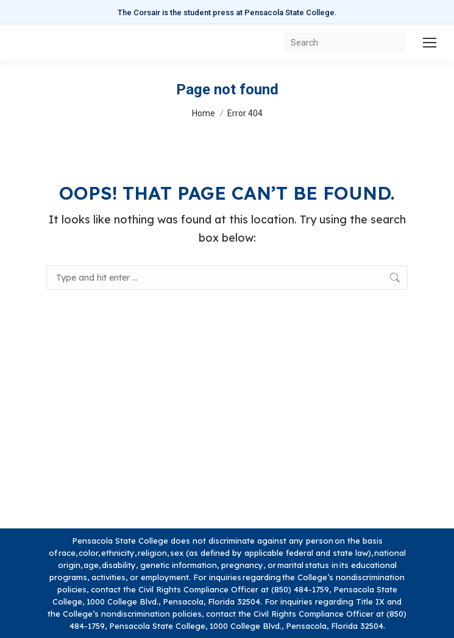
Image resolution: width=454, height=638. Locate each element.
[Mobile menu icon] (429, 42)
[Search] (344, 42)
